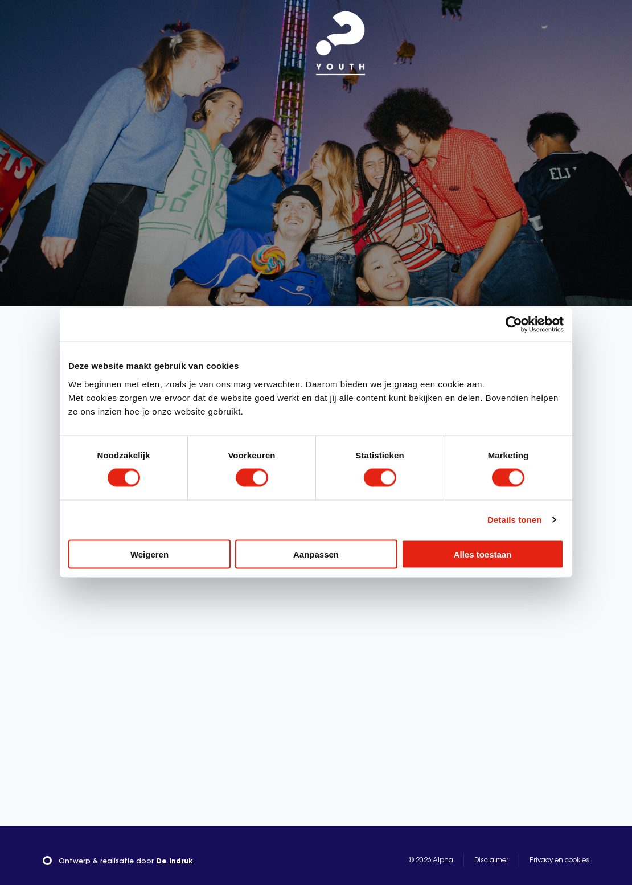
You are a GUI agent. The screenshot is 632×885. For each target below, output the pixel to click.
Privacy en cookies (559, 860)
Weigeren (149, 554)
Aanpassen (316, 554)
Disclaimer (491, 860)
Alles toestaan (483, 554)
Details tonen (514, 520)
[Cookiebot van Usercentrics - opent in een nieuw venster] (514, 324)
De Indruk (174, 861)
